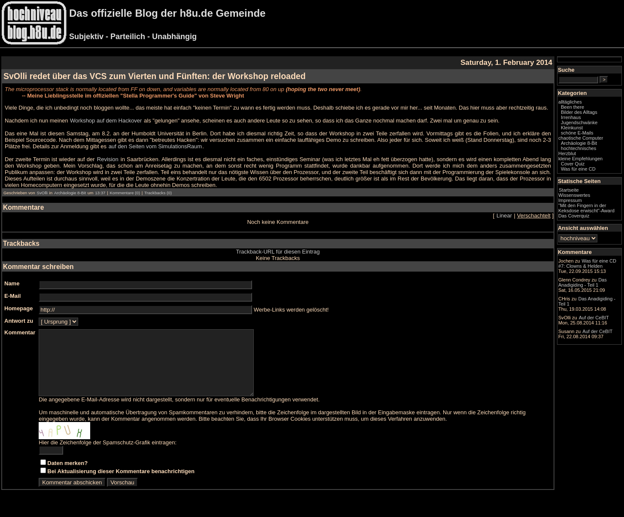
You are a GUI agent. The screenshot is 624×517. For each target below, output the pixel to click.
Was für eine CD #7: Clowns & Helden (587, 263)
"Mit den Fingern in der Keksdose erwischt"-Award (586, 208)
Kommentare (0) (125, 192)
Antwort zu (18, 321)
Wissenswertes (574, 195)
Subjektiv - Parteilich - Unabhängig (133, 36)
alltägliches (570, 101)
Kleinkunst (572, 127)
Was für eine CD (578, 168)
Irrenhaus (571, 117)
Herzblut (567, 153)
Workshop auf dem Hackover (106, 120)
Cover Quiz (572, 163)
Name (11, 283)
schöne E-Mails (577, 132)
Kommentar (19, 332)
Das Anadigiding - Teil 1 (582, 282)
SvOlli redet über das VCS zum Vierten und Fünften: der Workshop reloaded (154, 76)
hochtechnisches (578, 148)
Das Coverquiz (573, 215)
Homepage (18, 308)
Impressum (570, 200)
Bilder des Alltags (579, 112)
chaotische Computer (580, 138)
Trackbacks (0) (158, 192)
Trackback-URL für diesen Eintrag (278, 251)
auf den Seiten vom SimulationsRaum (155, 146)
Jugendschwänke (579, 122)
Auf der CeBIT (594, 317)
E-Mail (12, 296)
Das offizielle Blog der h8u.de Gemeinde (167, 13)
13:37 (100, 192)
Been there (572, 107)
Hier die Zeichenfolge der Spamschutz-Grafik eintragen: (108, 455)
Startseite (569, 190)
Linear (504, 215)
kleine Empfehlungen (580, 158)
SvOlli (42, 192)
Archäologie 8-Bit (70, 192)
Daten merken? (67, 476)
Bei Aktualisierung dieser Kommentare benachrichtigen (121, 484)
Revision (108, 159)
